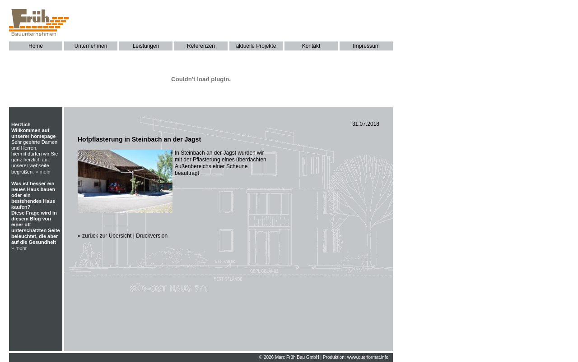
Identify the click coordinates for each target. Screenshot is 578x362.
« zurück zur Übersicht (104, 236)
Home (35, 46)
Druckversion (152, 236)
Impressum (366, 46)
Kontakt (311, 46)
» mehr (43, 171)
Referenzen (201, 46)
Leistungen (146, 46)
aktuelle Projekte (256, 46)
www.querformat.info (367, 357)
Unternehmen (91, 46)
